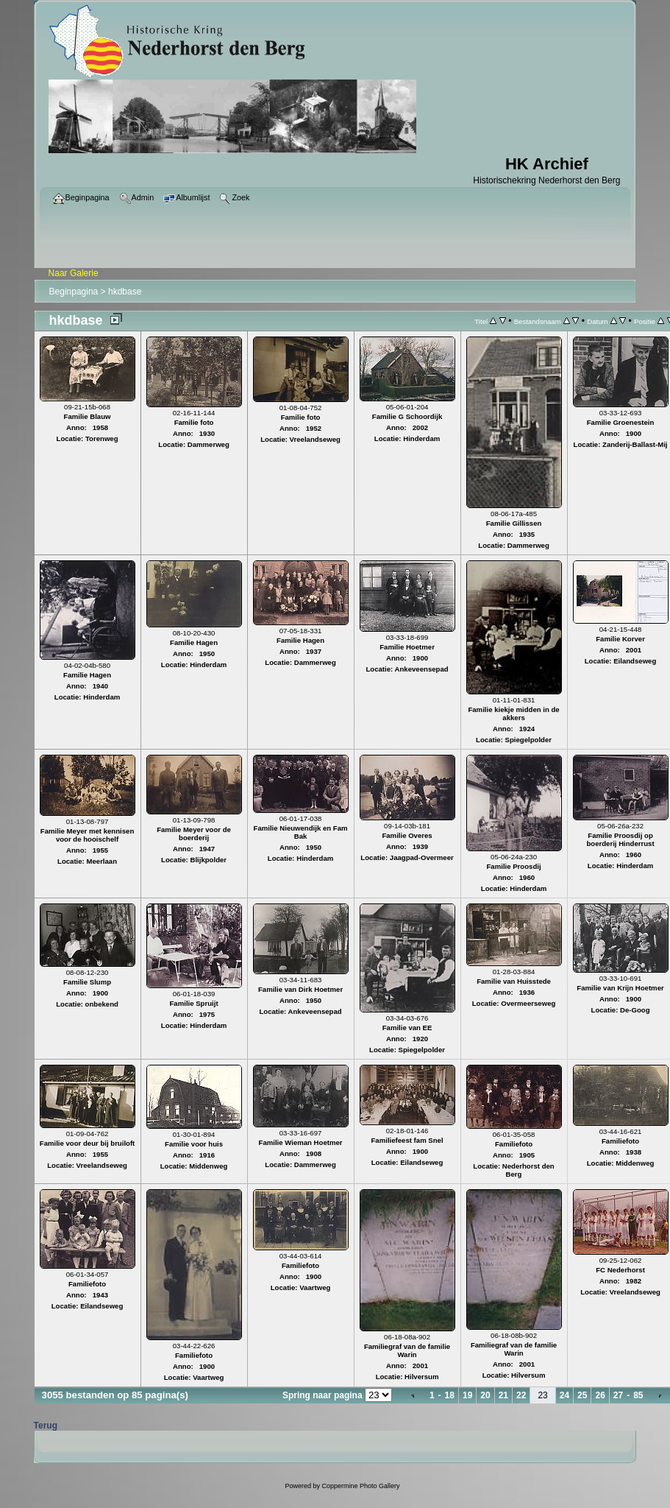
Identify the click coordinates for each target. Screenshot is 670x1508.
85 (638, 1395)
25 (582, 1395)
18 (450, 1395)
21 (503, 1395)
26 (600, 1395)
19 (467, 1395)
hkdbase (124, 291)
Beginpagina (74, 291)
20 (485, 1395)
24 (564, 1395)
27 (618, 1395)
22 (521, 1395)
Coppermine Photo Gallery (360, 1486)
